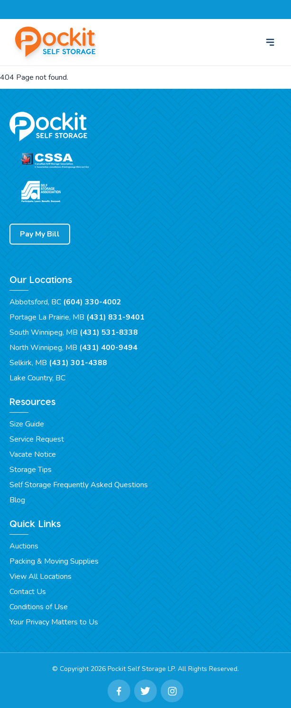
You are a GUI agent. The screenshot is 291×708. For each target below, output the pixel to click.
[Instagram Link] (172, 691)
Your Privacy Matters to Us (53, 622)
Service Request (36, 439)
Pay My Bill (40, 234)
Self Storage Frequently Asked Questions (78, 485)
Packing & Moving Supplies (54, 561)
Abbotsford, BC (65, 302)
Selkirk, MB (58, 363)
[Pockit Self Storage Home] (57, 42)
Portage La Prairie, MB (77, 317)
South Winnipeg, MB (73, 332)
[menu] (270, 42)
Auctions (23, 546)
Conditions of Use (38, 607)
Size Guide (26, 424)
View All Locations (40, 576)
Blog (17, 500)
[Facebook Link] (119, 691)
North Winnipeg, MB (73, 347)
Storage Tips (30, 469)
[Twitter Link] (145, 691)
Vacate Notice (32, 454)
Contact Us (27, 591)
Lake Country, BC (37, 378)
